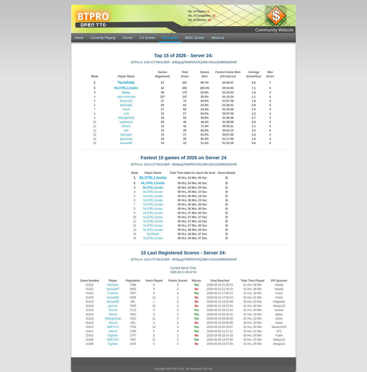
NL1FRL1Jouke (126, 88)
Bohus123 (126, 101)
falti (126, 130)
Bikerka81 (126, 105)
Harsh (126, 109)
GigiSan (113, 335)
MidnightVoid (126, 117)
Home (79, 38)
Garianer (112, 284)
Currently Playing (102, 38)
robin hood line (126, 96)
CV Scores (147, 38)
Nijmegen (126, 134)
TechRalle (126, 83)
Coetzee (113, 293)
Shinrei (126, 126)
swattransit (126, 122)
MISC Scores (194, 38)
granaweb (126, 139)
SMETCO (113, 327)
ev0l (126, 113)
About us (217, 38)
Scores (127, 38)
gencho (112, 306)
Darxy (126, 92)
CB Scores (170, 38)
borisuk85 (126, 143)
